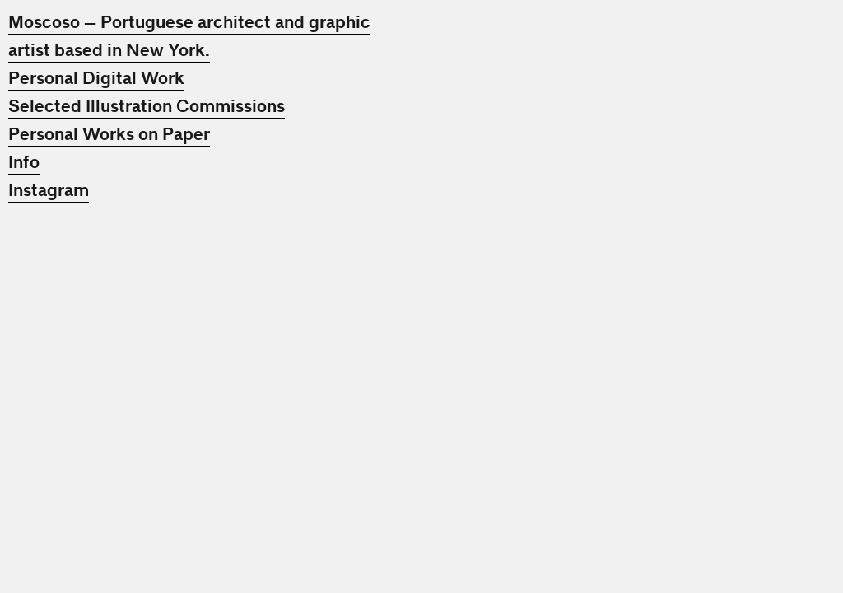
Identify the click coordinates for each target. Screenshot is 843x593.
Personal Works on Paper (109, 134)
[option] (632, 210)
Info (24, 162)
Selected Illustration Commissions (146, 106)
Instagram (48, 190)
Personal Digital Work (96, 78)
